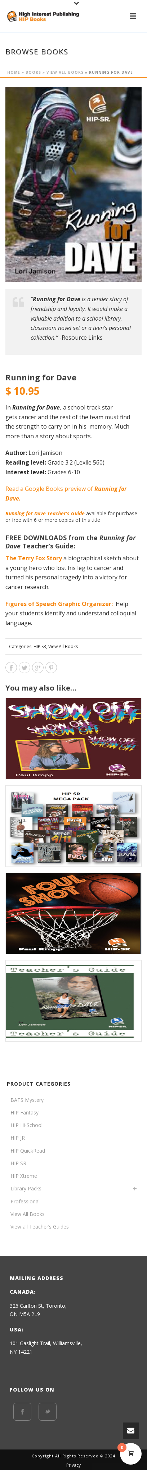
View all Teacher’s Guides (39, 1226)
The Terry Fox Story (33, 558)
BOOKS (33, 72)
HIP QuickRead (27, 1150)
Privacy (73, 1465)
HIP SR (40, 646)
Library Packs (25, 1188)
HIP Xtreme (23, 1175)
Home (13, 72)
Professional (25, 1201)
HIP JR (17, 1137)
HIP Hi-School (26, 1125)
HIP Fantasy (24, 1112)
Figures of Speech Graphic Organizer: (59, 604)
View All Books (65, 72)
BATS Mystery (27, 1099)
